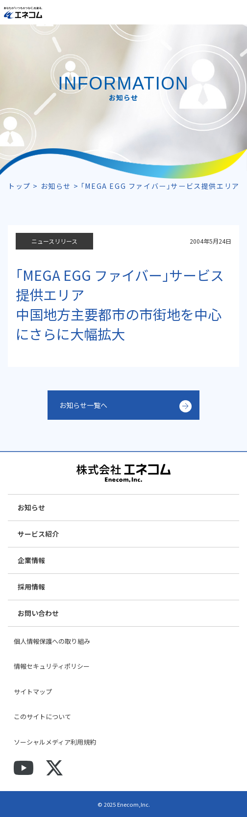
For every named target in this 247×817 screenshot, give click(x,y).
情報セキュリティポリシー (52, 666)
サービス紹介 (38, 534)
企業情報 (31, 560)
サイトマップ (33, 691)
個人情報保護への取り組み (52, 641)
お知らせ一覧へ (83, 405)
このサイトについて (42, 716)
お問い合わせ (38, 613)
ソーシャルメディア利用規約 (55, 742)
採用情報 (31, 586)
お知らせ (31, 507)
